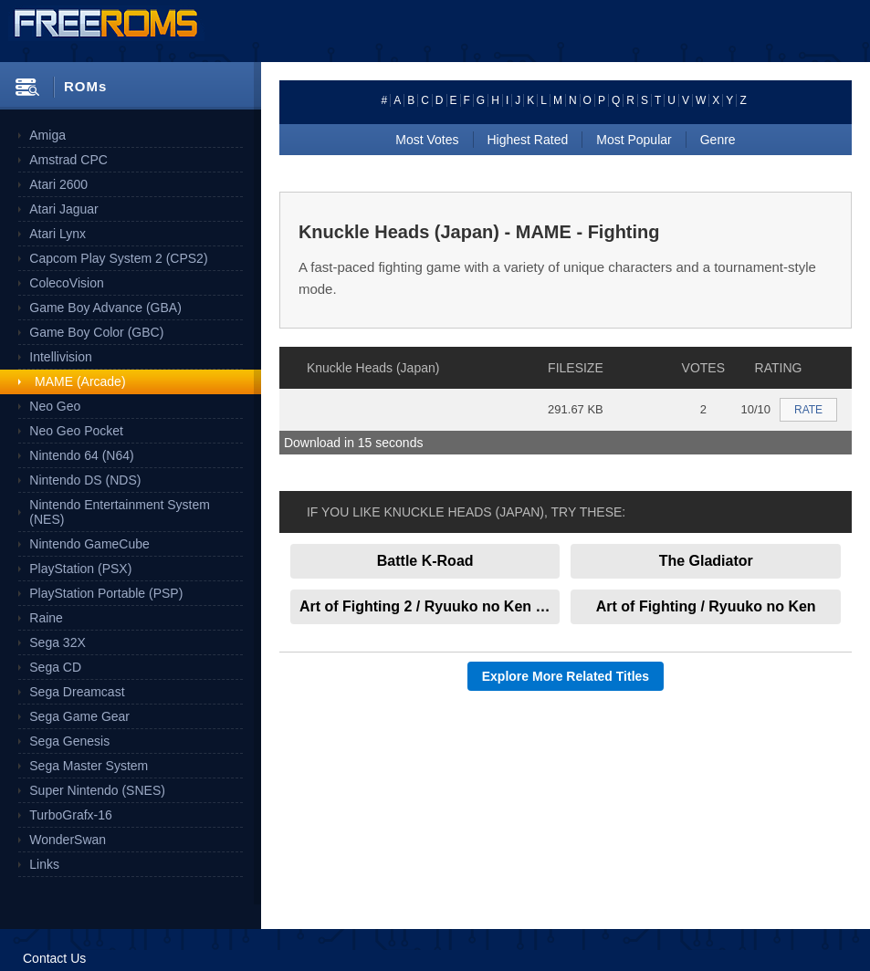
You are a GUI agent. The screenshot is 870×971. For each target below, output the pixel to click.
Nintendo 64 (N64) (81, 455)
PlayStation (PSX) (80, 568)
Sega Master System (88, 765)
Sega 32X (57, 642)
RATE (808, 409)
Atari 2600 (58, 184)
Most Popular (633, 139)
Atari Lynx (57, 233)
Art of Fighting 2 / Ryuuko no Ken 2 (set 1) (430, 606)
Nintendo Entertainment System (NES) (119, 512)
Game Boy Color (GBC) (96, 332)
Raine (46, 618)
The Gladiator (706, 561)
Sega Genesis (69, 741)
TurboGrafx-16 (70, 815)
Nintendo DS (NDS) (85, 480)
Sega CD (55, 667)
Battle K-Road (425, 561)
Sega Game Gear (79, 716)
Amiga (47, 135)
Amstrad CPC (68, 159)
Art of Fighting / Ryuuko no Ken (706, 606)
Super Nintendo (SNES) (97, 790)
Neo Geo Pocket (76, 430)
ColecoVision (66, 283)
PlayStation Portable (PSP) (106, 593)
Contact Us (54, 958)
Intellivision (60, 357)
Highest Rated (528, 139)
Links (44, 864)
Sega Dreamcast (76, 691)
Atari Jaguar (63, 209)
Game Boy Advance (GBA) (105, 307)
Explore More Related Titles (565, 676)
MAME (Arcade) (80, 381)
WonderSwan (67, 839)
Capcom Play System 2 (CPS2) (118, 258)
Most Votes (426, 139)
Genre (718, 139)
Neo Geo (54, 406)
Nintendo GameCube (89, 544)
